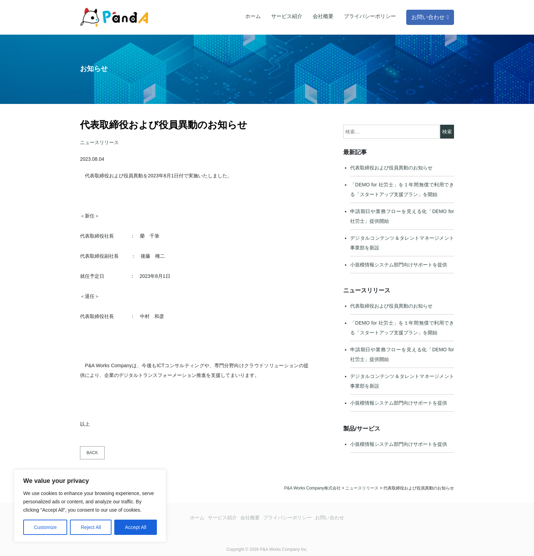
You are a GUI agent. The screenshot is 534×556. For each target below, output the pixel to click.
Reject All (91, 527)
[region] (90, 505)
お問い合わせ (428, 17)
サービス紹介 (286, 16)
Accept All (135, 527)
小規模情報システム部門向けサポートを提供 (398, 264)
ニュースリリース (99, 142)
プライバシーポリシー (370, 16)
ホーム (253, 16)
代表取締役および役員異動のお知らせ (391, 167)
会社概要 (323, 16)
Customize (45, 527)
